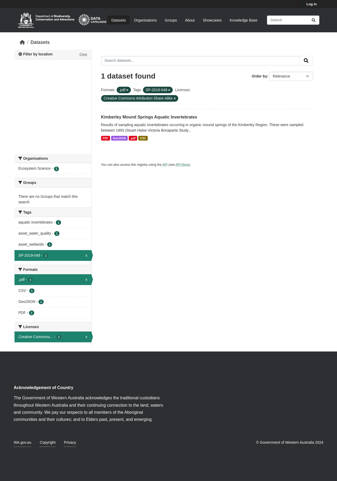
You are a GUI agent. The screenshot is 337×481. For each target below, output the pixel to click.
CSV (143, 138)
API (165, 165)
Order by (259, 76)
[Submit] (313, 20)
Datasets (118, 20)
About (190, 20)
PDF (105, 138)
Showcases (212, 20)
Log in (311, 4)
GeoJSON (119, 138)
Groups (171, 20)
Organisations (145, 20)
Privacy (70, 442)
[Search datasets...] (293, 20)
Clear (83, 54)
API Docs (182, 165)
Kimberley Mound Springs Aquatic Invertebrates (149, 117)
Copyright (48, 442)
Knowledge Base (243, 20)
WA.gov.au (22, 442)
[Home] (22, 42)
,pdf (132, 138)
